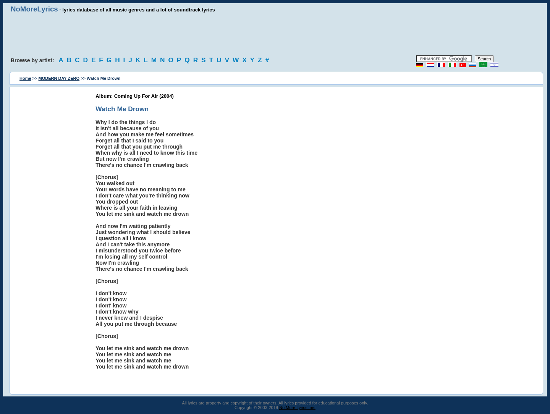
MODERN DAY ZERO (59, 78)
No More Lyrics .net (297, 407)
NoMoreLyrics (34, 9)
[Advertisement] (275, 34)
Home (25, 78)
